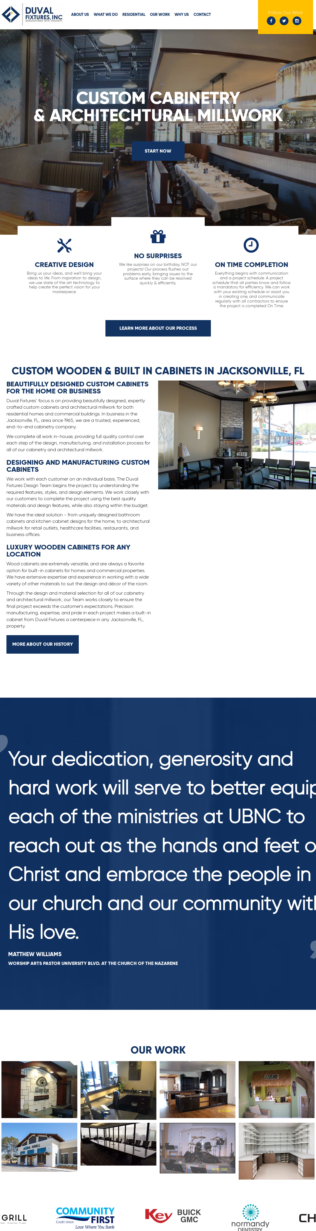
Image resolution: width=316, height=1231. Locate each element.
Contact (202, 14)
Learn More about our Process (158, 328)
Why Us (182, 14)
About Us (80, 14)
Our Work (160, 14)
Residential (133, 14)
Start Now (158, 151)
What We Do (106, 14)
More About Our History (42, 644)
